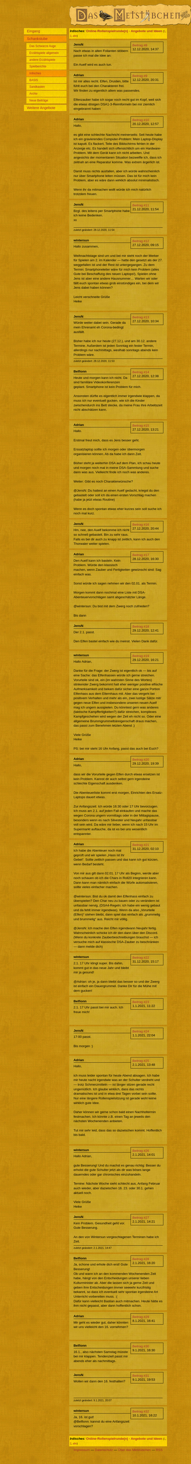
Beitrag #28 (140, 1259)
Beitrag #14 (140, 372)
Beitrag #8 (139, 45)
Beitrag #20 (140, 759)
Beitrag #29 (140, 1317)
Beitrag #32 (140, 1411)
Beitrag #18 (140, 626)
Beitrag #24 (140, 1031)
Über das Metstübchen (134, 1450)
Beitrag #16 (140, 524)
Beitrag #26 (140, 1151)
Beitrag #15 (140, 425)
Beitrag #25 (140, 1061)
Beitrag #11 (140, 205)
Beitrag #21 (140, 845)
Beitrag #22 (140, 957)
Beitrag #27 (140, 1217)
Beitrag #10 (140, 120)
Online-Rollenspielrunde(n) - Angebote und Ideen (124, 31)
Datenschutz (104, 1450)
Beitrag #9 (139, 76)
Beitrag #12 (140, 241)
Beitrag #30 (140, 1346)
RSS (159, 1450)
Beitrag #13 (140, 317)
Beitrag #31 (140, 1375)
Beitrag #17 (140, 555)
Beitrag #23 (140, 1002)
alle (75, 35)
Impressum (82, 1450)
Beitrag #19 (140, 656)
